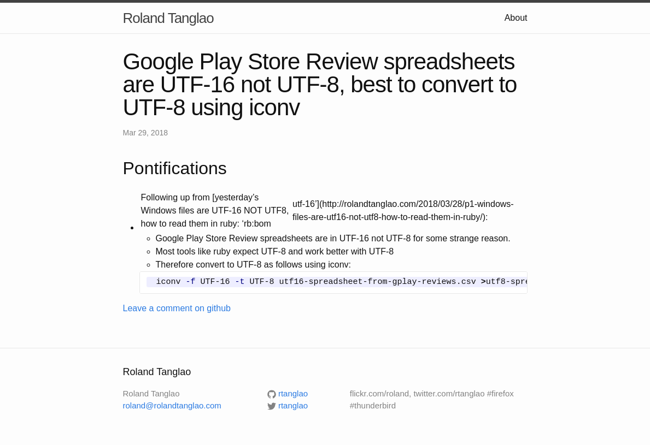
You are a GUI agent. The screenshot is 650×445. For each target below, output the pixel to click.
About (516, 17)
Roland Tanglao (168, 18)
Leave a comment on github (177, 308)
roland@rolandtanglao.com (172, 405)
